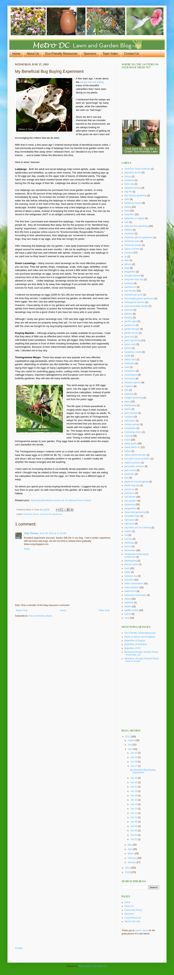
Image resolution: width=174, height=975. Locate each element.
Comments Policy (133, 910)
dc (125, 256)
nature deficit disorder (135, 455)
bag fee (128, 191)
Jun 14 (134, 804)
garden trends (131, 333)
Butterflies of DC (132, 648)
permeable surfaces (134, 466)
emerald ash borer (133, 294)
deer (126, 260)
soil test (128, 539)
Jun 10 (134, 817)
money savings (131, 424)
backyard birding (132, 188)
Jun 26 (134, 778)
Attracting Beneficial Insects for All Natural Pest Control (61, 500)
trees (126, 568)
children (128, 229)
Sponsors (90, 53)
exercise (128, 310)
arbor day (129, 184)
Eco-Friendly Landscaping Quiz (140, 633)
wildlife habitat (131, 610)
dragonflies (129, 271)
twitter (127, 572)
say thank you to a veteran (137, 527)
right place (129, 520)
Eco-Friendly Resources (61, 53)
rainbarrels (129, 504)
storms (127, 546)
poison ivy (129, 489)
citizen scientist (132, 249)
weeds (127, 599)
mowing (128, 436)
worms (127, 614)
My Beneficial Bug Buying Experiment (142, 771)
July (130, 744)
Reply (27, 549)
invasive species (132, 382)
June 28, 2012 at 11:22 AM (52, 533)
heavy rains (130, 359)
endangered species (134, 302)
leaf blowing (130, 405)
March (131, 853)
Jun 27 (134, 766)
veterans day (130, 576)
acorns (127, 176)
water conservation (133, 583)
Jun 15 (134, 800)
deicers (128, 264)
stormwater (129, 550)
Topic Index (110, 53)
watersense (130, 591)
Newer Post (22, 610)
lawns (127, 401)
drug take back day (133, 279)
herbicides (129, 363)
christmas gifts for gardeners (138, 237)
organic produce (132, 462)
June (130, 749)
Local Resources (132, 917)
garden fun (129, 325)
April (130, 849)
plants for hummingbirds (136, 481)
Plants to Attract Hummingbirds (139, 637)
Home (16, 53)
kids (126, 390)
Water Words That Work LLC (93, 966)
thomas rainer (131, 564)
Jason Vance (141, 930)
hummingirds (130, 375)
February (132, 858)
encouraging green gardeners (139, 298)
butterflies (129, 214)
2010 (128, 872)
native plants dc (132, 447)
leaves (127, 409)
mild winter (129, 420)
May (130, 844)
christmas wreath (132, 245)
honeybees (129, 371)
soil (126, 535)
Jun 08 (134, 821)
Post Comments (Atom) (40, 616)
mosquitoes (130, 428)
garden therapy (132, 329)
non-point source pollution (137, 458)
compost (128, 252)
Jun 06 (134, 826)
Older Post (104, 610)
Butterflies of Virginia (134, 640)
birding (127, 207)
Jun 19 (134, 791)
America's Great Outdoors (137, 168)
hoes (126, 367)
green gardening (132, 340)
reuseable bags (132, 516)
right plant (129, 523)
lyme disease (131, 413)
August (131, 740)
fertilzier (128, 314)
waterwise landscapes (135, 595)
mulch (127, 439)
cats (126, 222)
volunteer (129, 579)
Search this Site (132, 921)
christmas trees (132, 241)
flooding (128, 317)
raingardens (130, 508)
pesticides (129, 474)
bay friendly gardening (135, 195)
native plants (130, 443)
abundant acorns (132, 172)
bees (126, 199)
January (132, 862)
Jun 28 (134, 761)
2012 (128, 736)
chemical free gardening (51, 514)
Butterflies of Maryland (135, 644)
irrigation (128, 386)
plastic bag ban (132, 485)
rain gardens (130, 500)
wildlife (127, 606)
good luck (129, 336)
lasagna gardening (133, 397)
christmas (129, 233)
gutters (127, 348)
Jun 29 (134, 757)
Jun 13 (134, 808)
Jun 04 (134, 835)
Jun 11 (134, 813)
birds (126, 210)
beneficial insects (31, 514)
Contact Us (131, 53)
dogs (126, 268)
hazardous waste (132, 352)
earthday (128, 283)
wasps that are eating (92, 82)
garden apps (130, 321)
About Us (33, 53)
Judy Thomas (31, 533)
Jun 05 (134, 830)
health (127, 355)
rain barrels (130, 497)
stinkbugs (129, 542)
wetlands (128, 602)
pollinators (129, 493)
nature (127, 451)
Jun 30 (134, 753)
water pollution (131, 587)
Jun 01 (134, 839)
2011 (128, 867)
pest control (130, 470)
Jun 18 (134, 795)
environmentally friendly (136, 306)
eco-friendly (130, 291)
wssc (126, 618)
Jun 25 (134, 782)
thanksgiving (130, 560)
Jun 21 (134, 786)
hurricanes (129, 378)
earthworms (130, 287)
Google (18, 948)
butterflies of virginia (134, 218)
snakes (128, 531)
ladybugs (128, 394)
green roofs (130, 344)
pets (126, 477)
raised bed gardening (135, 512)
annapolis (129, 180)
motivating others (132, 432)
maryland (129, 416)
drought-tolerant (132, 275)
